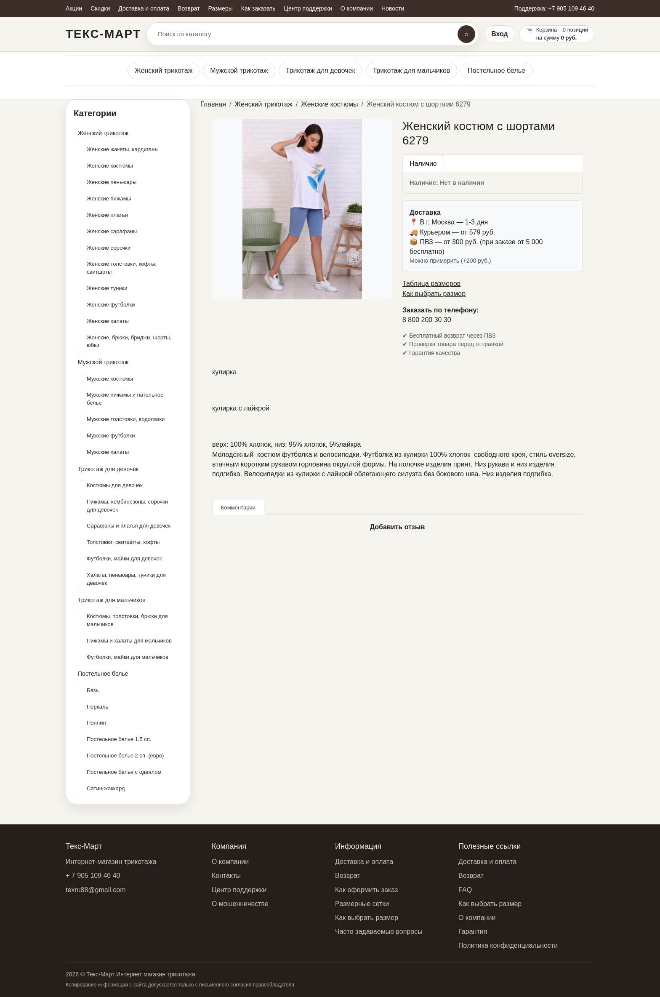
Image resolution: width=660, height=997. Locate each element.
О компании (230, 861)
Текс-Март (103, 33)
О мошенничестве (240, 903)
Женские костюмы (110, 166)
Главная (213, 104)
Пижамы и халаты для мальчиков (129, 640)
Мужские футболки (111, 435)
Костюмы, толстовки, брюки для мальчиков (127, 620)
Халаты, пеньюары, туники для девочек (126, 579)
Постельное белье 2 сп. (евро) (125, 755)
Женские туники (107, 288)
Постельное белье (496, 70)
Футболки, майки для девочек (124, 558)
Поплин (96, 723)
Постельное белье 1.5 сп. (119, 739)
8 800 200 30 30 (426, 319)
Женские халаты (108, 321)
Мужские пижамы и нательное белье (125, 399)
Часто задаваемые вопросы (379, 931)
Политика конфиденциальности (508, 945)
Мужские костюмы (110, 379)
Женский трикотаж (163, 70)
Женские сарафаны (112, 231)
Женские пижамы (109, 198)
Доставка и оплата (364, 861)
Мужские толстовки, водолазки (126, 419)
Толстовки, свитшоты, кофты (123, 542)
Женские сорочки (108, 248)
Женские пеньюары (111, 182)
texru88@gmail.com (96, 889)
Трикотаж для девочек (320, 70)
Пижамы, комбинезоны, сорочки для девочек (127, 505)
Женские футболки (111, 304)
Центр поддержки (239, 889)
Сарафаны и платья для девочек (128, 525)
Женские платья (107, 215)
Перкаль (97, 707)
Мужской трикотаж (239, 70)
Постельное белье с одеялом (124, 772)
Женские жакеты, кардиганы (123, 149)
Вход (499, 33)
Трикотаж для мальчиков (411, 70)
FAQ (465, 889)
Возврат (347, 875)
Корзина (546, 30)
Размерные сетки (362, 903)
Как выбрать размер (434, 293)
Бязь (92, 690)
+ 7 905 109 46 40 (93, 875)
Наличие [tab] (423, 163)
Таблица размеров (431, 283)
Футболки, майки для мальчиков (127, 657)
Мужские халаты (108, 452)
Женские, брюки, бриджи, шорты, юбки (129, 341)
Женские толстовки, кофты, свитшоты (122, 268)
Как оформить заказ (366, 889)
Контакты (226, 875)
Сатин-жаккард (106, 788)
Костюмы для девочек (115, 485)
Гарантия (472, 931)
